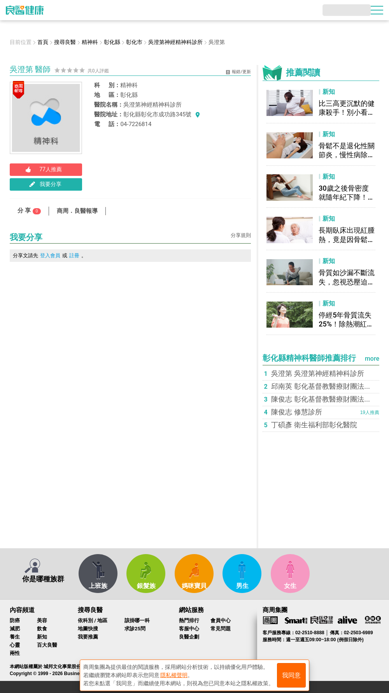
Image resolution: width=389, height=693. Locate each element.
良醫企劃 (189, 637)
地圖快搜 (88, 629)
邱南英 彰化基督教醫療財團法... (320, 386)
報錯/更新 (241, 71)
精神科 (129, 85)
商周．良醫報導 (77, 210)
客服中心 (189, 629)
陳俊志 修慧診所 (296, 412)
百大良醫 (47, 645)
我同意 (291, 674)
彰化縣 (129, 94)
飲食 (42, 629)
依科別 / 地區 (92, 620)
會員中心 (220, 620)
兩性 (15, 653)
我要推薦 (88, 637)
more (372, 358)
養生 (15, 637)
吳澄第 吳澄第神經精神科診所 (317, 373)
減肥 (15, 629)
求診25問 (134, 629)
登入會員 (50, 255)
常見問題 (220, 629)
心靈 (15, 645)
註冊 (74, 255)
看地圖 (197, 114)
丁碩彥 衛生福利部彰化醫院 (314, 425)
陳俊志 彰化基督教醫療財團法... (320, 399)
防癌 (15, 620)
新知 (42, 637)
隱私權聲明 (173, 674)
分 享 (29, 210)
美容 (42, 620)
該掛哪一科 (137, 620)
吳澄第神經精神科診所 (152, 104)
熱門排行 (189, 620)
